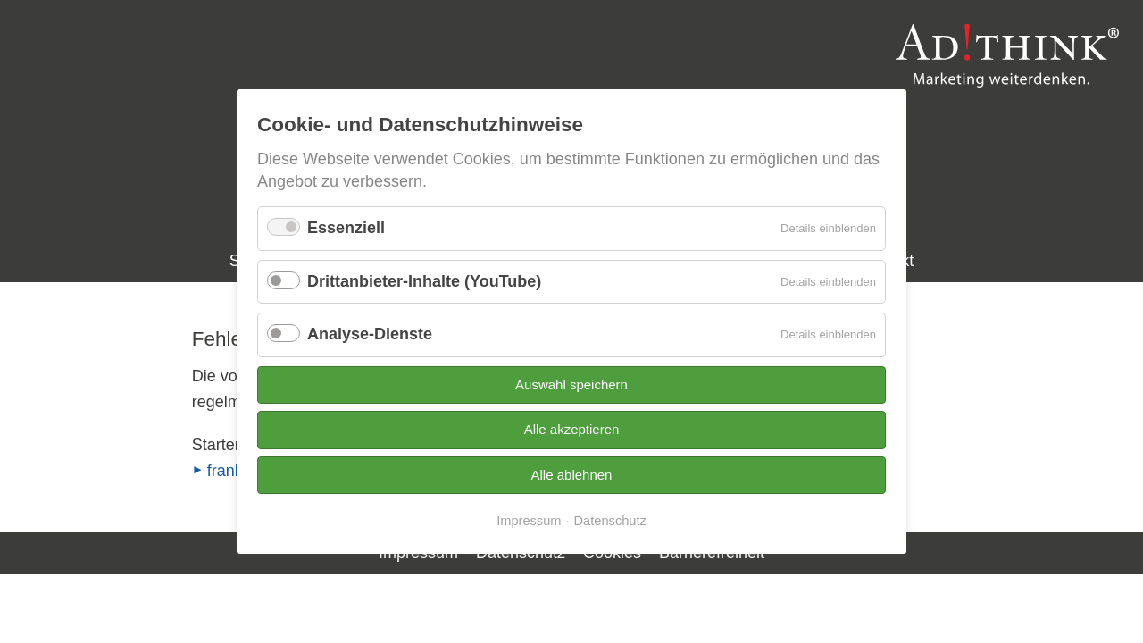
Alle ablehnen (572, 474)
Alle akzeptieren (572, 429)
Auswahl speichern (571, 384)
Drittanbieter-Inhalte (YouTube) (424, 281)
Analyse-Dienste (369, 334)
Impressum (528, 521)
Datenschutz (610, 521)
